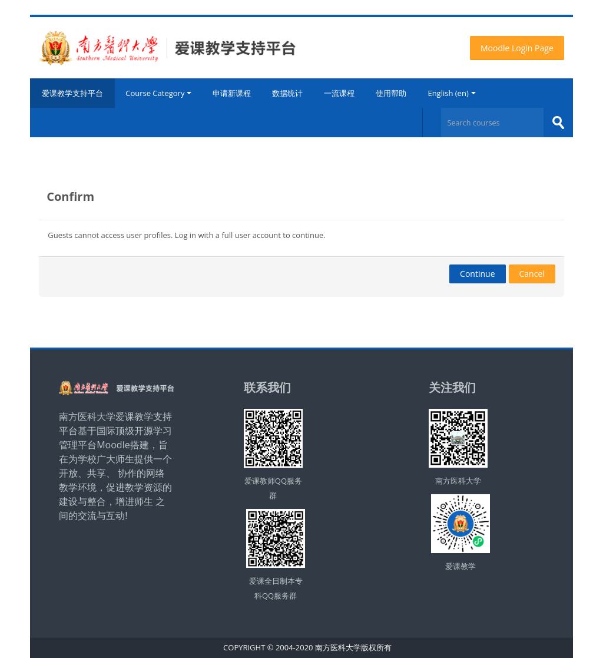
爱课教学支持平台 (72, 93)
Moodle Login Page (517, 48)
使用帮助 (391, 93)
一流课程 (339, 93)
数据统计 (287, 93)
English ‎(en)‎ (451, 93)
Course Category (158, 93)
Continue (477, 273)
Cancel (532, 273)
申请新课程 (232, 93)
